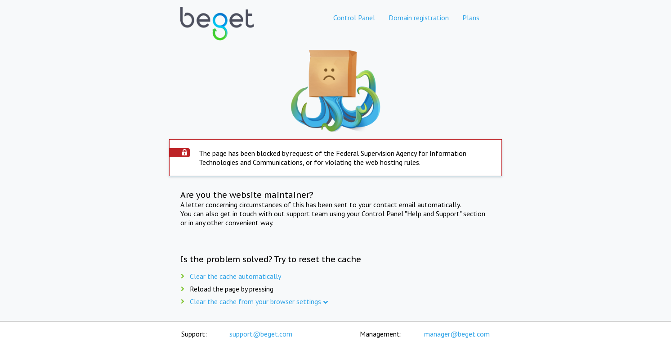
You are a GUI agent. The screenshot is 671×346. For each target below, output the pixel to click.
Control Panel (354, 17)
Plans (470, 17)
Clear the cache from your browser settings (255, 301)
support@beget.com (260, 333)
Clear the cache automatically (235, 276)
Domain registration (419, 17)
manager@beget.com (457, 333)
